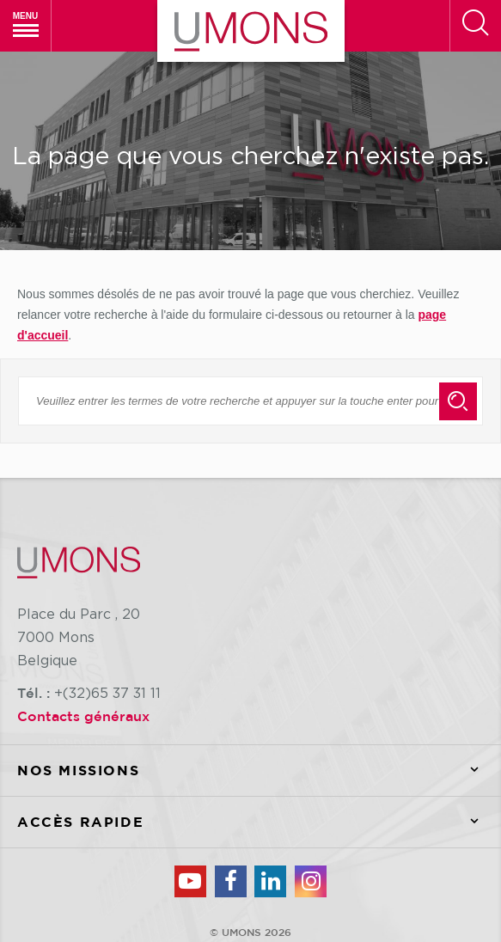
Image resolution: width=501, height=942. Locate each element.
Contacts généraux (83, 716)
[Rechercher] (475, 26)
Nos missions (259, 770)
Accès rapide (259, 822)
